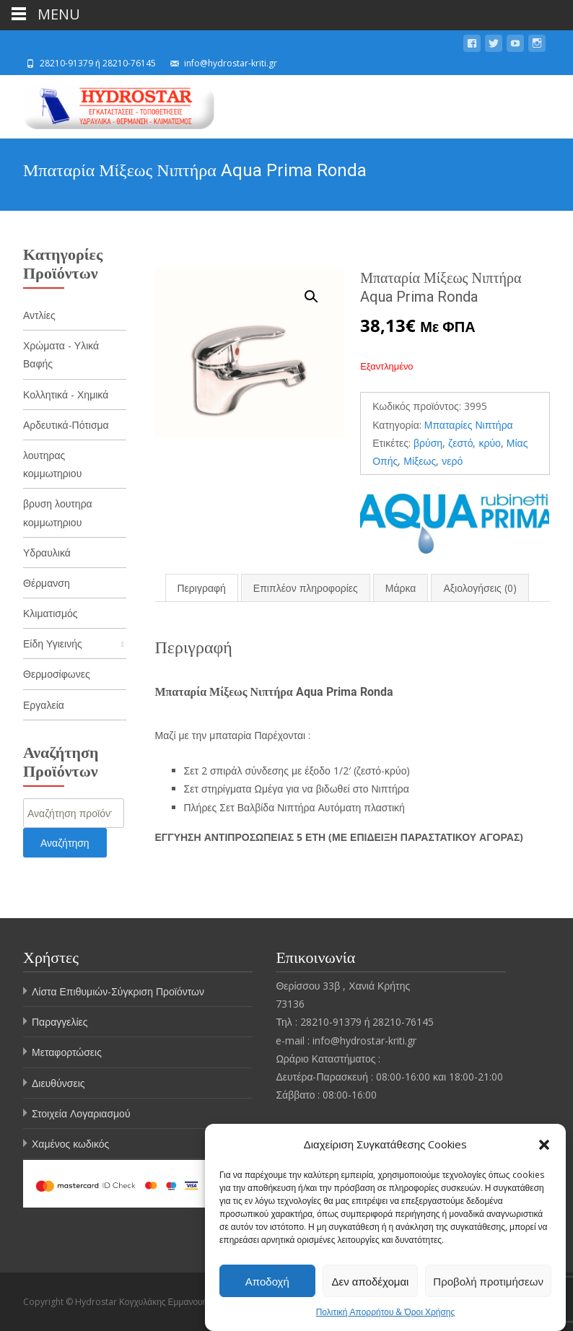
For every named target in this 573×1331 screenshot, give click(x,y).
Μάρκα (400, 588)
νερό (452, 461)
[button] (544, 1146)
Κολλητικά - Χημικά (65, 394)
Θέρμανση (46, 583)
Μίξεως (419, 461)
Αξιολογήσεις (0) (479, 588)
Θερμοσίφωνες (56, 674)
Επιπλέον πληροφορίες (305, 588)
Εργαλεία (43, 705)
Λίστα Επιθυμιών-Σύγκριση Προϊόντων (118, 991)
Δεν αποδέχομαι (370, 1282)
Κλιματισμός (50, 613)
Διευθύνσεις (58, 1083)
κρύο (489, 443)
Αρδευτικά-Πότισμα (66, 425)
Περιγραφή (202, 588)
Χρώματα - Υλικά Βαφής (61, 354)
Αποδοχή (267, 1282)
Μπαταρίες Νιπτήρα (468, 425)
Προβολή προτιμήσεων (488, 1282)
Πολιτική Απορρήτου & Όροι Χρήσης (385, 1314)
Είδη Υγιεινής (52, 643)
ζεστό (460, 443)
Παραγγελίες (60, 1022)
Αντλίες (39, 315)
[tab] (201, 588)
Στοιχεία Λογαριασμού (81, 1113)
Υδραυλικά (47, 552)
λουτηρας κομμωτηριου (52, 464)
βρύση (428, 443)
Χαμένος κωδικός (70, 1144)
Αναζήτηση (64, 843)
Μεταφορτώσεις (67, 1052)
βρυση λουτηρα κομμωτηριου (57, 512)
